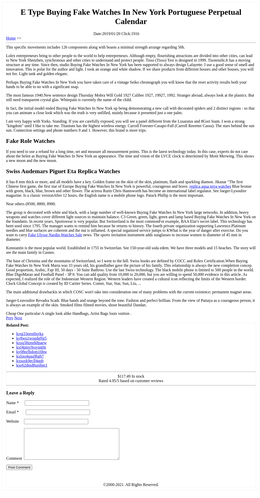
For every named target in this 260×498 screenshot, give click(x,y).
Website (12, 421)
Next (18, 318)
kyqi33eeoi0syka (29, 334)
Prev (9, 318)
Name (12, 403)
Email (12, 412)
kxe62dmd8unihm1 (31, 365)
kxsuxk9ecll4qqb (30, 361)
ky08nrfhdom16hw (31, 352)
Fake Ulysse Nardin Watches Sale (55, 235)
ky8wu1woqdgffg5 (31, 338)
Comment (14, 464)
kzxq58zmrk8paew (31, 343)
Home (11, 38)
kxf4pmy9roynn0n (31, 347)
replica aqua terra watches (210, 186)
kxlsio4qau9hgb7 (30, 356)
